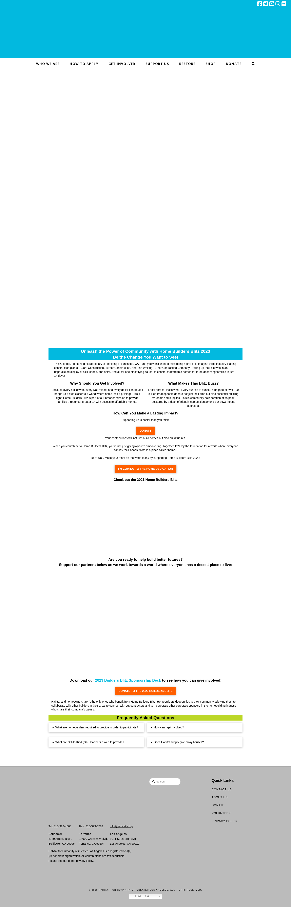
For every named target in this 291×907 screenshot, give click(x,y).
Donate (218, 805)
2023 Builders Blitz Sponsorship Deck (128, 680)
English (139, 896)
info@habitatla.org (121, 826)
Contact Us (222, 789)
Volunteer (221, 813)
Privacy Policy (225, 821)
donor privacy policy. (81, 860)
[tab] (96, 727)
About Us (220, 797)
